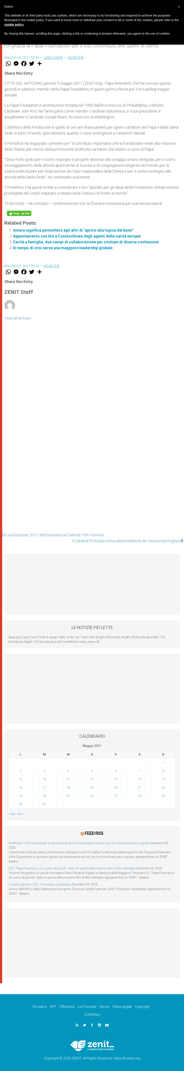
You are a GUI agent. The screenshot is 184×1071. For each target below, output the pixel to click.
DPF (53, 1007)
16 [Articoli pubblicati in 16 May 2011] (20, 787)
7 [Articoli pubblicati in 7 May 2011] (139, 771)
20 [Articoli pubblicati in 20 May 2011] (116, 787)
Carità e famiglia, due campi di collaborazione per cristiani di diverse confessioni (86, 242)
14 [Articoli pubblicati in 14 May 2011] (139, 779)
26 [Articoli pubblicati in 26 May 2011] (92, 796)
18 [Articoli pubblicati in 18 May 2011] (68, 787)
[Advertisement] (92, 499)
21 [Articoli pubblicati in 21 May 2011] (139, 787)
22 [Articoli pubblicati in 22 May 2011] (163, 787)
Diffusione (67, 1007)
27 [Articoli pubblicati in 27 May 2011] (116, 796)
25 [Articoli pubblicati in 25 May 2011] (68, 796)
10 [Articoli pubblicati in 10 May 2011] (44, 779)
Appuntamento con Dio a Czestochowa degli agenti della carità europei (77, 236)
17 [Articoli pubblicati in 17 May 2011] (44, 787)
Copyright (142, 1007)
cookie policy (14, 24)
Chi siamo (39, 1007)
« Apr (12, 814)
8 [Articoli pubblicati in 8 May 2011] (163, 771)
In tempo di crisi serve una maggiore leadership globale (63, 248)
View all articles (17, 318)
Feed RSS (94, 833)
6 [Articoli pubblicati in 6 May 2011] (116, 771)
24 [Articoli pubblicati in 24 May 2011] (44, 796)
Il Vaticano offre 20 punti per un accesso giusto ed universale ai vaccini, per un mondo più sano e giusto (79, 843)
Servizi (104, 1007)
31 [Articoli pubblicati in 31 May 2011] (44, 804)
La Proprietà (87, 1007)
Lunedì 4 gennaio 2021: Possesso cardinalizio (40, 884)
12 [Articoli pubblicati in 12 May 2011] (92, 779)
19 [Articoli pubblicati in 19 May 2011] (92, 787)
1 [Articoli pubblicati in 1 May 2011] (163, 763)
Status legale (122, 1007)
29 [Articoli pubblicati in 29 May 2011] (163, 796)
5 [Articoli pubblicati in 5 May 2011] (92, 771)
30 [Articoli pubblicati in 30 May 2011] (20, 804)
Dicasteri (76, 57)
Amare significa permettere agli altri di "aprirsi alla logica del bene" (73, 230)
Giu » (20, 814)
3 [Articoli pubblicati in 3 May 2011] (44, 771)
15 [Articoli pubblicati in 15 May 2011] (163, 779)
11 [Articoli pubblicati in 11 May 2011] (68, 779)
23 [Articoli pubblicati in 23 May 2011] (20, 796)
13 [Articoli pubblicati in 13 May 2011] (116, 779)
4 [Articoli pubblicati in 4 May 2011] (68, 771)
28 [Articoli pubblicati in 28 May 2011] (139, 796)
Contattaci (92, 1014)
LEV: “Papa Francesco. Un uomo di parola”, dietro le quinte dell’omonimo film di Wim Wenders (72, 868)
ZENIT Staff (53, 57)
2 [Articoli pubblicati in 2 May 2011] (21, 771)
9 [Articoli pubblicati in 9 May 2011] (21, 779)
